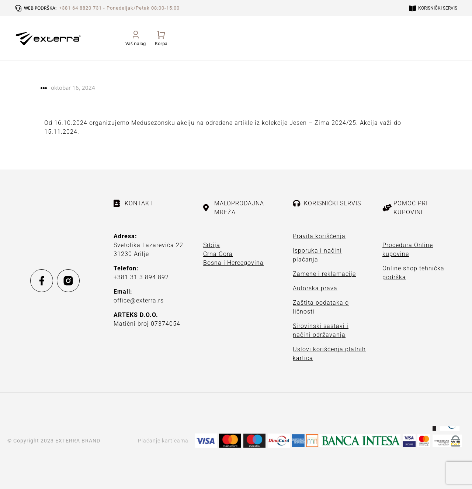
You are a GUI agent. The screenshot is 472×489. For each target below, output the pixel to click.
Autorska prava (315, 288)
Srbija (211, 245)
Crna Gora (218, 253)
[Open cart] (451, 46)
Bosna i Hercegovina (233, 262)
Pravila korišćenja (319, 236)
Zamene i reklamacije (324, 273)
